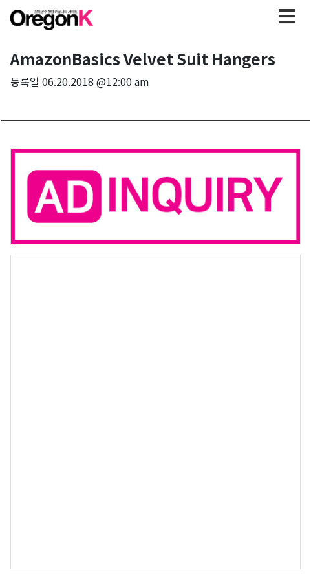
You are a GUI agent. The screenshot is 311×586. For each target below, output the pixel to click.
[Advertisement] (155, 410)
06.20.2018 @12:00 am (95, 81)
